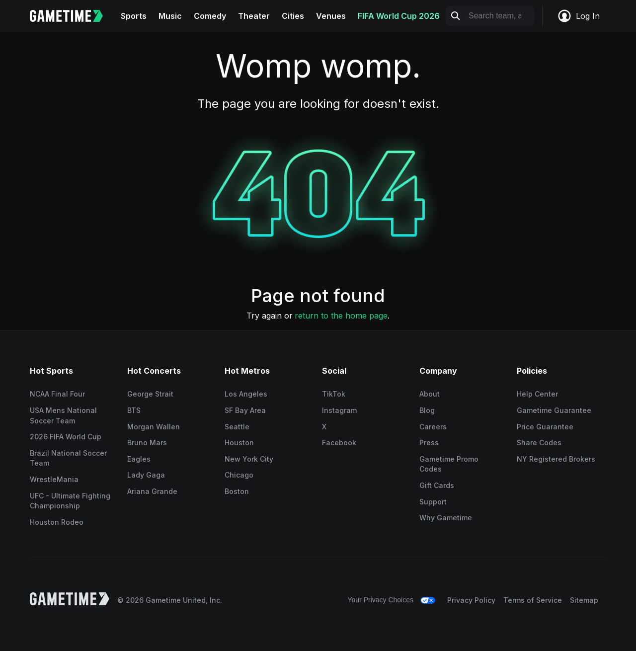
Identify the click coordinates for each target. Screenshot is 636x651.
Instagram (339, 410)
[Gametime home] (72, 16)
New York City (249, 459)
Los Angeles (246, 394)
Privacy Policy (471, 600)
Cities (293, 16)
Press (429, 442)
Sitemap (584, 600)
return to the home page (341, 316)
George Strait (150, 394)
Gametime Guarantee (554, 410)
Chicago (239, 475)
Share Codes (539, 442)
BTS (134, 410)
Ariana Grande (152, 491)
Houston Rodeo (56, 522)
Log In (578, 15)
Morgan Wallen (153, 426)
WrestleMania (54, 479)
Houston (239, 442)
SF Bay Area (245, 410)
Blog (427, 410)
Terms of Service (532, 600)
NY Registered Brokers (556, 459)
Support (433, 501)
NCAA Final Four (57, 394)
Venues (331, 16)
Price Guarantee (545, 426)
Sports (134, 16)
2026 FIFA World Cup (65, 436)
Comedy (210, 16)
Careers (433, 426)
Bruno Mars (147, 442)
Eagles (139, 459)
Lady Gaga (146, 475)
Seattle (237, 426)
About (429, 394)
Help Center (537, 394)
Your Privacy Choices (380, 600)
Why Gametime (445, 517)
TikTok (333, 394)
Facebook (339, 442)
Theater (254, 16)
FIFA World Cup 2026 (399, 16)
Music (170, 16)
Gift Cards (436, 485)
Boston (237, 491)
